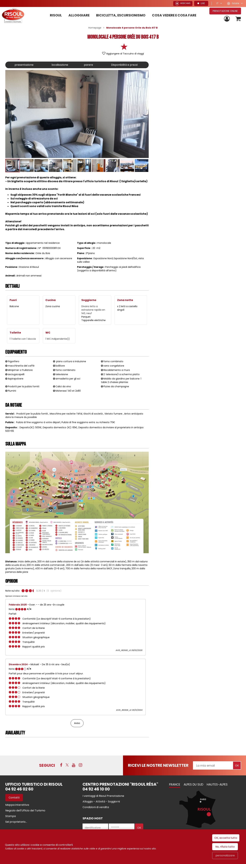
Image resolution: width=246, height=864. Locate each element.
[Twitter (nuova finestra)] (67, 764)
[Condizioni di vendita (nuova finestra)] (96, 807)
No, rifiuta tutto (225, 847)
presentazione (24, 65)
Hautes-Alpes (217, 784)
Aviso (77, 723)
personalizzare (225, 855)
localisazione (60, 65)
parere (88, 65)
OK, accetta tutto (225, 838)
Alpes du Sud (193, 784)
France (174, 784)
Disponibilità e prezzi (124, 65)
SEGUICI (47, 765)
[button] (238, 18)
